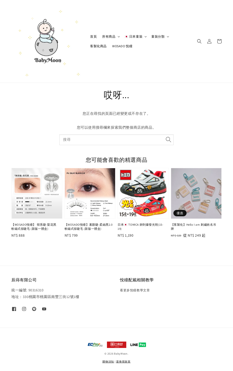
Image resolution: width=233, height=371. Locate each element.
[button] (199, 41)
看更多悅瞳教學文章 (135, 290)
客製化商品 (98, 46)
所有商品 (108, 36)
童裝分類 (158, 36)
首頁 (93, 36)
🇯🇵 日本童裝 (133, 36)
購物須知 (108, 361)
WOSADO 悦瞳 (122, 46)
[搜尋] (168, 140)
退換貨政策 (123, 361)
